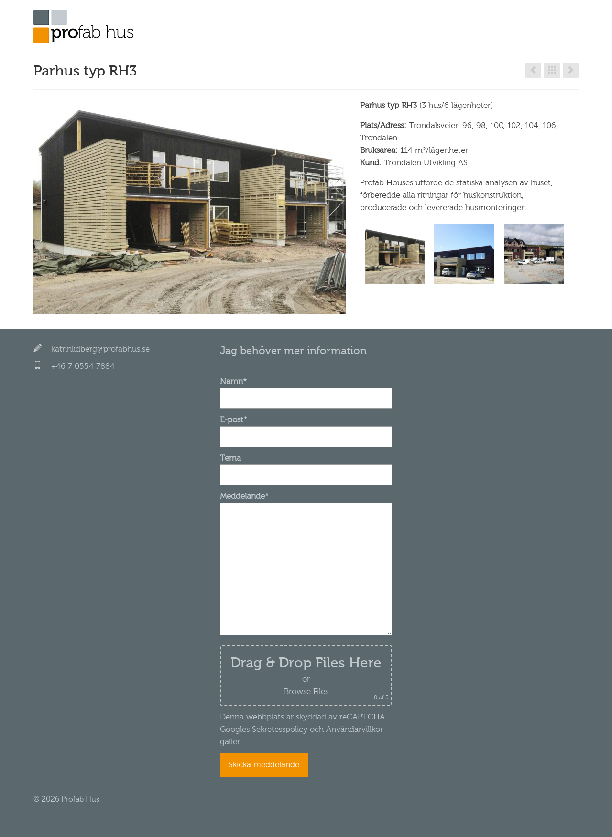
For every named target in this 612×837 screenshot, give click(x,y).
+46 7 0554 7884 (83, 366)
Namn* (306, 390)
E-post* (306, 428)
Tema (306, 466)
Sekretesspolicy (280, 729)
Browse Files (306, 691)
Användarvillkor (353, 729)
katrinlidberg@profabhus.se (100, 349)
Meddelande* (306, 502)
